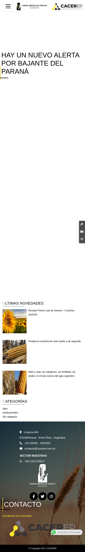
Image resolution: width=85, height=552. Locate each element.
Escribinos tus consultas (17, 515)
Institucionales (10, 412)
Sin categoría (10, 416)
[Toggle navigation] (8, 6)
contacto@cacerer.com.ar (39, 448)
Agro (5, 408)
